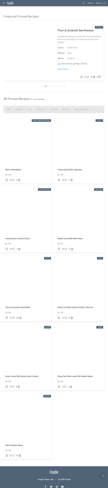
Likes (9, 107)
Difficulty (40, 107)
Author (53, 107)
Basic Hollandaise (13, 167)
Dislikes (19, 107)
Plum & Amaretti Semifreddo (76, 28)
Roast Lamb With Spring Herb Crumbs (21, 374)
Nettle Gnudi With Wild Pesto (70, 236)
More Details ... (64, 67)
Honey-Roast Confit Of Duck (17, 236)
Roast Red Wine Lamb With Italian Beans (75, 374)
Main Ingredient (82, 107)
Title (29, 107)
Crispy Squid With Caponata (70, 167)
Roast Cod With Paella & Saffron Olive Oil (75, 305)
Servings (66, 107)
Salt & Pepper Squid (14, 443)
